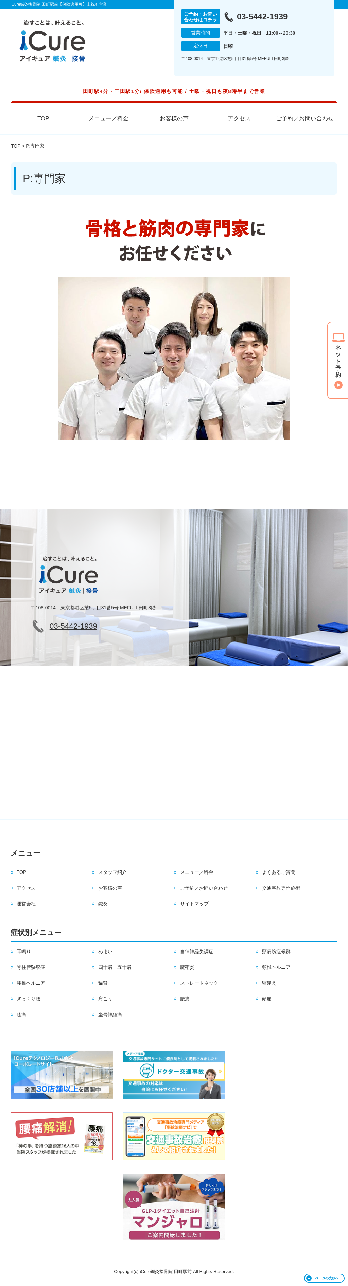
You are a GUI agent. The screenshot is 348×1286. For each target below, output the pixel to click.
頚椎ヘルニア (276, 967)
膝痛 (21, 1014)
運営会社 (26, 903)
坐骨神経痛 (110, 1014)
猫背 (103, 983)
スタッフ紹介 (112, 872)
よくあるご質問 (278, 872)
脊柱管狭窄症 (31, 967)
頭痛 (267, 998)
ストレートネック (199, 983)
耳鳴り (24, 951)
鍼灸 (103, 903)
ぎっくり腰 (28, 998)
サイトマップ (194, 903)
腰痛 (185, 998)
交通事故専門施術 (281, 888)
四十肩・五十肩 (115, 967)
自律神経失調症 (196, 951)
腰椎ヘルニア (31, 983)
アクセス (239, 118)
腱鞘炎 (187, 967)
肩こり (105, 998)
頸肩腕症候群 (276, 951)
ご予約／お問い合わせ (305, 118)
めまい (105, 951)
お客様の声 (174, 118)
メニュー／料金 (108, 118)
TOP (43, 118)
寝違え (269, 983)
